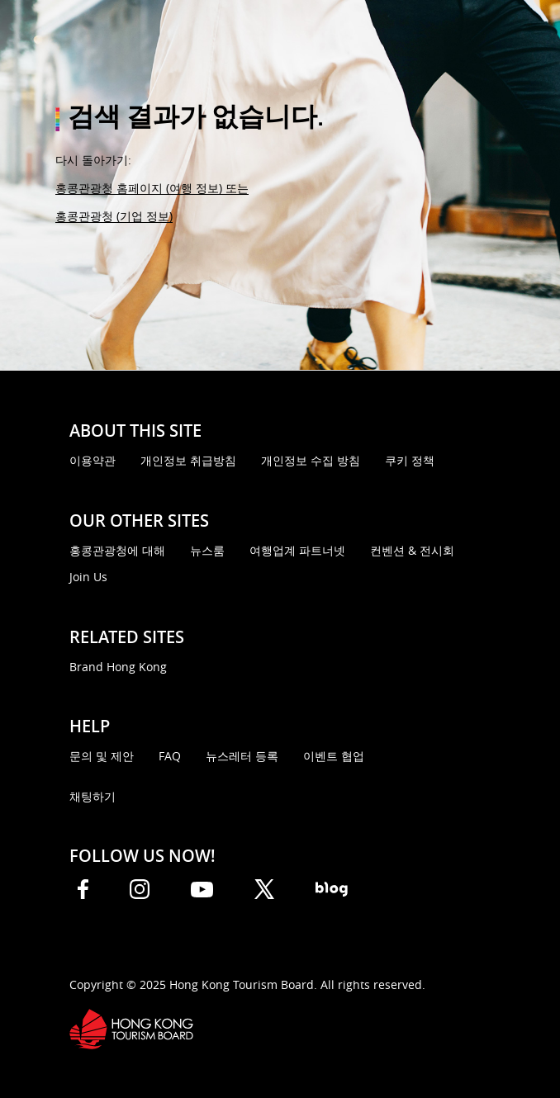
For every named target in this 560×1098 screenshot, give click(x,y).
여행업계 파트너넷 (297, 550)
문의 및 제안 (101, 756)
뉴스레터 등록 (242, 756)
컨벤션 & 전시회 (412, 550)
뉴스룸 (207, 550)
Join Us (88, 576)
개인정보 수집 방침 (310, 460)
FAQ (170, 756)
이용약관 (92, 460)
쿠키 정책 (409, 460)
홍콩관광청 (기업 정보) (114, 216)
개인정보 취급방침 (188, 460)
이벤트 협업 (333, 756)
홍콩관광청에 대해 (117, 550)
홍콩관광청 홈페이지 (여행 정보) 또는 (152, 188)
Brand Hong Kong (118, 666)
